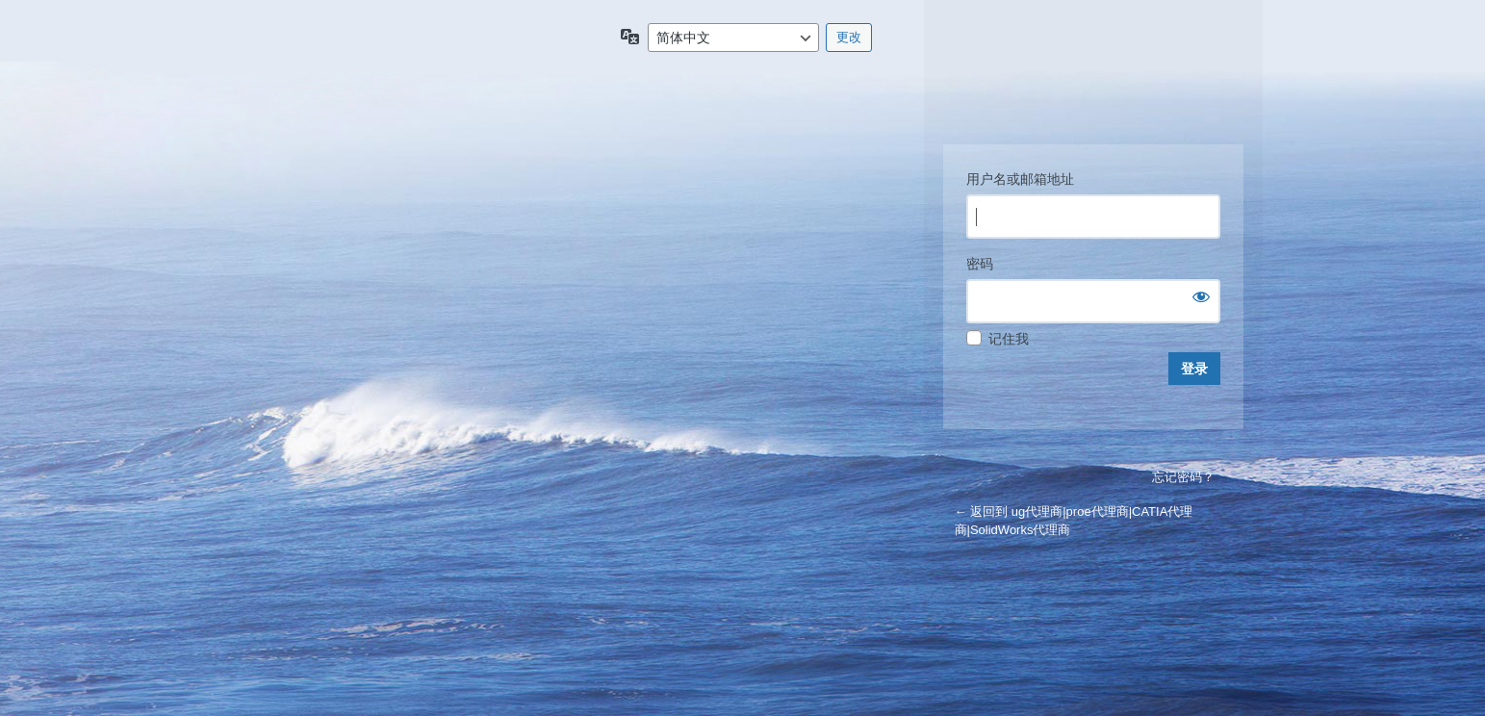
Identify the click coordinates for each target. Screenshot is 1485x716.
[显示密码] (1201, 296)
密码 (979, 263)
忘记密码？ (1183, 477)
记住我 (1008, 338)
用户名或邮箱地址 (1020, 179)
